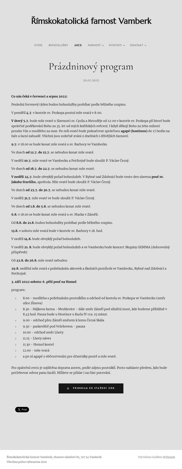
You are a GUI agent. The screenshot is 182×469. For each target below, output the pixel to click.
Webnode (169, 457)
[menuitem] (34, 45)
